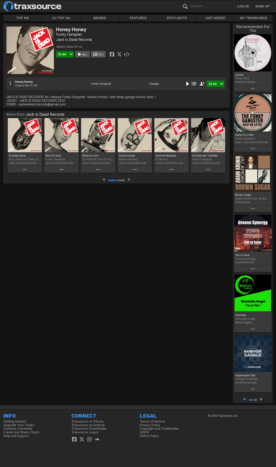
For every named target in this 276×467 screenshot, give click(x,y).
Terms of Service (152, 421)
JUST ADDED (215, 18)
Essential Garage (246, 382)
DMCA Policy (149, 436)
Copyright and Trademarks (159, 429)
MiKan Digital (243, 322)
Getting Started (14, 421)
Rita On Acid (53, 155)
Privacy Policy (150, 425)
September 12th (245, 375)
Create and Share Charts (21, 432)
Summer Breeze (165, 155)
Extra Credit (242, 202)
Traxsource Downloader (89, 429)
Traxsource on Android (88, 425)
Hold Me (240, 315)
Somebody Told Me (205, 155)
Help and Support (16, 436)
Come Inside (127, 155)
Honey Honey (24, 81)
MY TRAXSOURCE (253, 18)
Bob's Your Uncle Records (251, 142)
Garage (154, 83)
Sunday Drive (17, 155)
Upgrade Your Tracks (18, 425)
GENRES (99, 18)
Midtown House (245, 82)
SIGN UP (263, 6)
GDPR (144, 432)
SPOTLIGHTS (177, 18)
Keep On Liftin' (244, 134)
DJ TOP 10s (61, 18)
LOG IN (243, 6)
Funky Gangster (69, 34)
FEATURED (138, 18)
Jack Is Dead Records (74, 39)
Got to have (242, 255)
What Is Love (90, 155)
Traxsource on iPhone (87, 421)
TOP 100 (22, 18)
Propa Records (244, 262)
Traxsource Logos (84, 432)
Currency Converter (17, 429)
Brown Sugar (243, 194)
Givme (239, 74)
